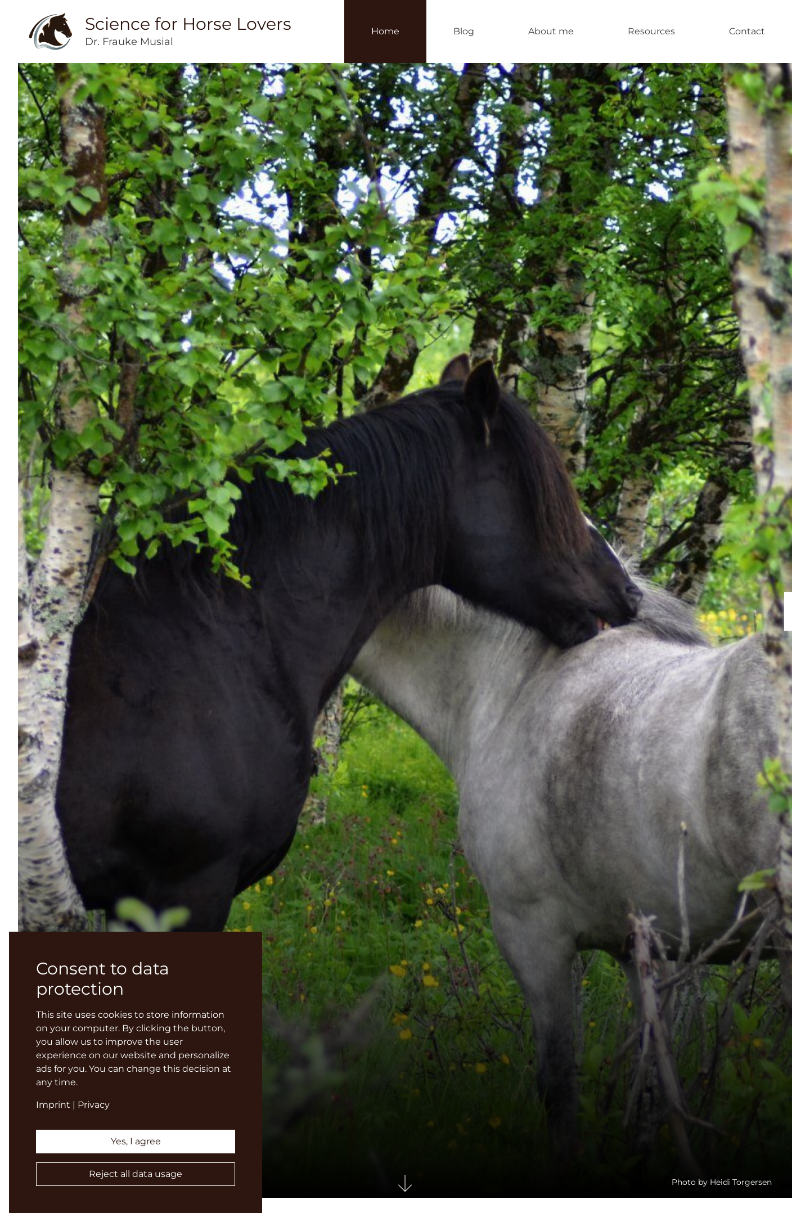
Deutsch (797, 619)
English (797, 602)
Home (385, 31)
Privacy (94, 1104)
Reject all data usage (135, 1174)
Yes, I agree (136, 1141)
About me (551, 31)
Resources (651, 31)
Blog (463, 31)
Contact (747, 31)
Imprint (53, 1104)
